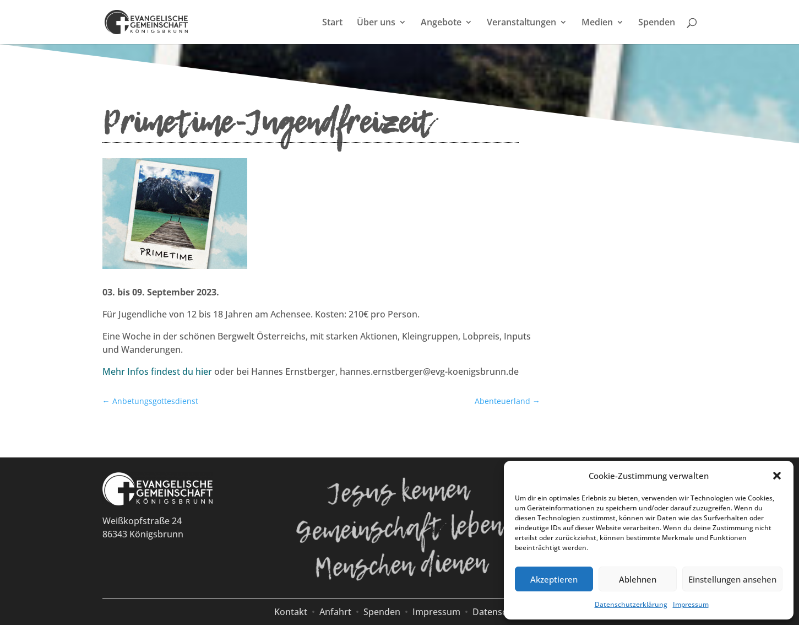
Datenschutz (498, 612)
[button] (776, 475)
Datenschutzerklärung (631, 604)
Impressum (691, 604)
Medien (597, 23)
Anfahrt (335, 612)
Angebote (441, 23)
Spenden (656, 23)
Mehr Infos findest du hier (157, 371)
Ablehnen (637, 579)
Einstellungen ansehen (732, 579)
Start (332, 23)
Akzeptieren (554, 579)
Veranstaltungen (521, 23)
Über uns (376, 23)
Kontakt (290, 612)
